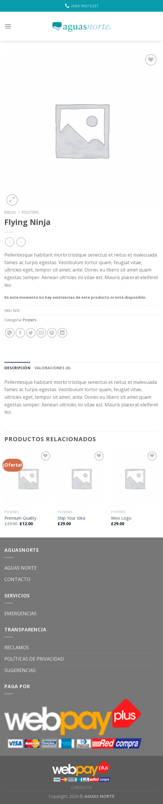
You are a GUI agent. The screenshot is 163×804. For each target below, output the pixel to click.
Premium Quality (20, 518)
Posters (30, 212)
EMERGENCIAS (20, 613)
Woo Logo (121, 518)
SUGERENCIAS (20, 670)
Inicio (10, 212)
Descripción (17, 367)
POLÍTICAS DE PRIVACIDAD (34, 659)
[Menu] (7, 26)
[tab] (17, 368)
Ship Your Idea (71, 518)
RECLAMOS (16, 647)
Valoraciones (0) (52, 367)
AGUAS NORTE (20, 568)
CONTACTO (17, 579)
